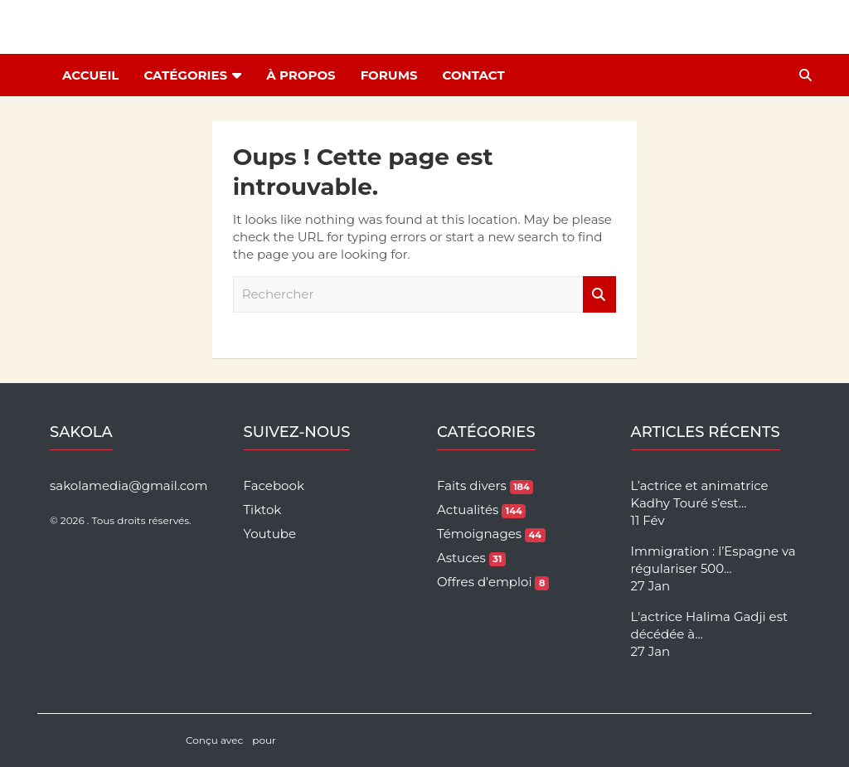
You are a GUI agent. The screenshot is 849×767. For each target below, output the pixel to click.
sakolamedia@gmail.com (128, 485)
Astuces (471, 558)
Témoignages (491, 533)
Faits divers (485, 485)
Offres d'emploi (493, 582)
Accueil (90, 75)
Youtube (270, 533)
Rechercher (599, 294)
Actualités (481, 509)
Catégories (185, 75)
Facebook (274, 485)
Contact (474, 75)
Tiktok (263, 509)
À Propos (300, 75)
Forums (389, 75)
